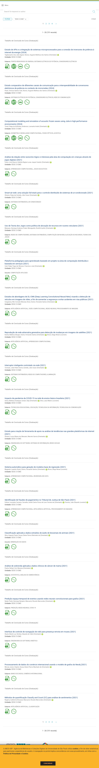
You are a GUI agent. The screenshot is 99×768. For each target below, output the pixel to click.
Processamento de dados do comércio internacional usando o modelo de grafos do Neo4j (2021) (46, 664)
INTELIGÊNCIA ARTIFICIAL (19, 308)
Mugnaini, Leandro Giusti (13, 469)
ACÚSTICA (57, 133)
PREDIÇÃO (14, 608)
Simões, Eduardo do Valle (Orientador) (29, 634)
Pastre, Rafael (9, 568)
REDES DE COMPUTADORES (20, 235)
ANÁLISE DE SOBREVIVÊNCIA (29, 575)
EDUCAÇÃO (34, 407)
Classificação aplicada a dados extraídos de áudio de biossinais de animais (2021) (39, 533)
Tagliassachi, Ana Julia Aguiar (14, 55)
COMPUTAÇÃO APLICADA (19, 273)
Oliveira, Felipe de (10, 195)
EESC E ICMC (16, 57)
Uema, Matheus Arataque (13, 401)
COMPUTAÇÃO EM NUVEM (56, 235)
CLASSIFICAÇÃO (34, 706)
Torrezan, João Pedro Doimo (14, 368)
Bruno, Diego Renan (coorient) (57, 335)
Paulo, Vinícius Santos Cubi (13, 90)
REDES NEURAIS (51, 308)
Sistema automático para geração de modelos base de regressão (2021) (35, 467)
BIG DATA (45, 476)
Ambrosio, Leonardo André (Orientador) (34, 126)
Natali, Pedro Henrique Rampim (15, 601)
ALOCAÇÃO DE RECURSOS (73, 235)
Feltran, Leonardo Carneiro (13, 502)
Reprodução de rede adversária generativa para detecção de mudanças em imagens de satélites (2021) (48, 332)
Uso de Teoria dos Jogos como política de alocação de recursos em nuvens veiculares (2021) (44, 226)
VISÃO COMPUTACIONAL (37, 308)
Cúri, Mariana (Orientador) (22, 568)
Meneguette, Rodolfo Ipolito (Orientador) (41, 228)
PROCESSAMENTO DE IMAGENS (67, 308)
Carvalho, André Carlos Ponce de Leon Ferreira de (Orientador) (42, 502)
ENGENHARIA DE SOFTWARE (20, 443)
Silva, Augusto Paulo (11, 535)
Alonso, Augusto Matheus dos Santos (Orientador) (41, 55)
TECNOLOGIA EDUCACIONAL (20, 407)
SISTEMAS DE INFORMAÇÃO (39, 443)
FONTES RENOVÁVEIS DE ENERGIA (22, 61)
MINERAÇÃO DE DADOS (18, 542)
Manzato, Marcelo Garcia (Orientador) (33, 436)
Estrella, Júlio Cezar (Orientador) (27, 195)
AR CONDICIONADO (34, 202)
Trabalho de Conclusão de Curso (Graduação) (21, 41)
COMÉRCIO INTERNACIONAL (33, 673)
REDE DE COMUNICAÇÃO (62, 97)
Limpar (93, 19)
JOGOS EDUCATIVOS (40, 169)
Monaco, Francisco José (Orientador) (30, 266)
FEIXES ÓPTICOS (47, 133)
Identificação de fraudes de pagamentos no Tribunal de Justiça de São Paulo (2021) (40, 500)
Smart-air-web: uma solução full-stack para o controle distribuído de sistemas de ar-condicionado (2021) (49, 193)
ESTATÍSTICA (15, 575)
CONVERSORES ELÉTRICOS (68, 61)
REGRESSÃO (38, 476)
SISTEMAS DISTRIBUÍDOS (19, 202)
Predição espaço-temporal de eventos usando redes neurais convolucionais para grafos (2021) (45, 599)
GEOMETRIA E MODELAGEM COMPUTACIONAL (26, 133)
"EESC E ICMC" (21, 19)
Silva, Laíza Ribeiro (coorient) (49, 401)
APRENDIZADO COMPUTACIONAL (22, 169)
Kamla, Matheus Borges (12, 335)
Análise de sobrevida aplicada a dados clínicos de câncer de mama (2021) (36, 566)
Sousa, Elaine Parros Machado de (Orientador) (33, 535)
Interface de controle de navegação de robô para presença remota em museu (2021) (40, 632)
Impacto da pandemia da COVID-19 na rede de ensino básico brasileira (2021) (37, 398)
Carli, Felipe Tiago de (11, 266)
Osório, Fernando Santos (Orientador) (43, 302)
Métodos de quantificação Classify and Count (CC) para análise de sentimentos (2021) (41, 697)
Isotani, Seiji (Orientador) (29, 401)
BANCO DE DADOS (17, 673)
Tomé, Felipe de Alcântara (13, 126)
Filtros (7, 19)
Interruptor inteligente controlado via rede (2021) (25, 365)
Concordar (48, 763)
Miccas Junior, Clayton (12, 667)
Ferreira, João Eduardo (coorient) (75, 502)
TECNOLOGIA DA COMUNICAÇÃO (70, 407)
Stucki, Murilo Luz (10, 634)
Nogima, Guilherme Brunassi (14, 700)
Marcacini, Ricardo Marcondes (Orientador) (39, 601)
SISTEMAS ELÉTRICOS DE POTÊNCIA (46, 61)
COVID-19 (33, 608)
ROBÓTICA (33, 641)
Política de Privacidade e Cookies (15, 754)
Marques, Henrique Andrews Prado (16, 228)
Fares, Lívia (8, 162)
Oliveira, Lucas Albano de (13, 436)
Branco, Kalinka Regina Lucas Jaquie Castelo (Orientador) (31, 162)
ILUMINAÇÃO (51, 374)
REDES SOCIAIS (55, 443)
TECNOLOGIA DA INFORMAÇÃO (48, 407)
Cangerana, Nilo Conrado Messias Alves (17, 302)
